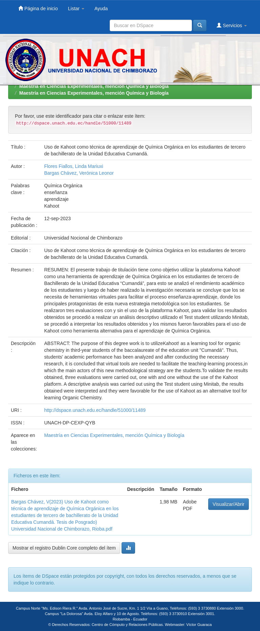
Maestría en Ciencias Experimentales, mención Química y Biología (94, 86)
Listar (76, 8)
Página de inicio (38, 8)
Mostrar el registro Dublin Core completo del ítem (64, 548)
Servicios (232, 25)
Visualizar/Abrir (228, 504)
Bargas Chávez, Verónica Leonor (78, 173)
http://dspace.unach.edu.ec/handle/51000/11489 (95, 410)
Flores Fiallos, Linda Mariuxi (73, 166)
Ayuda (101, 8)
